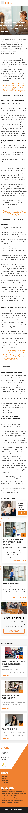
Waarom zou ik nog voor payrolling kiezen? (10, 697)
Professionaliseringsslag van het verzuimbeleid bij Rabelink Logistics (14, 663)
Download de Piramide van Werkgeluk (13, 791)
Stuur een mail (22, 513)
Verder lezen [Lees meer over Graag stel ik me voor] (5, 738)
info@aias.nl (4, 752)
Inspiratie (5, 780)
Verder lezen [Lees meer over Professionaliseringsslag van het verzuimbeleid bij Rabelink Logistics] (5, 675)
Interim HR (5, 775)
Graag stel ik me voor (9, 729)
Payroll (4, 778)
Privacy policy (23, 811)
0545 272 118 (4, 754)
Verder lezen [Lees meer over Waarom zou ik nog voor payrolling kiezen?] (5, 708)
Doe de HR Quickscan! (8, 790)
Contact (4, 784)
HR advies (5, 777)
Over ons (5, 782)
